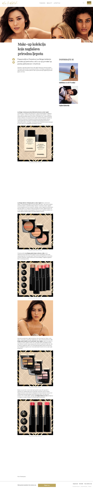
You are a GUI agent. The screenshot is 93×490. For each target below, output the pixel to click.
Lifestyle (57, 3)
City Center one (88, 483)
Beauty (49, 3)
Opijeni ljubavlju (64, 105)
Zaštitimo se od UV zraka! (67, 83)
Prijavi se (47, 485)
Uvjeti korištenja (84, 486)
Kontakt (81, 483)
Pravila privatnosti (76, 486)
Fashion (42, 3)
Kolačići (89, 486)
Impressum (75, 483)
